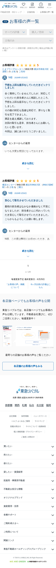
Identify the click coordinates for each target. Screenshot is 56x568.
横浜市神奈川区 (41, 69)
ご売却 (22, 71)
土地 (13, 71)
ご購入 (20, 187)
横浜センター (8, 185)
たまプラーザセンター (12, 69)
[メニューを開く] (50, 5)
